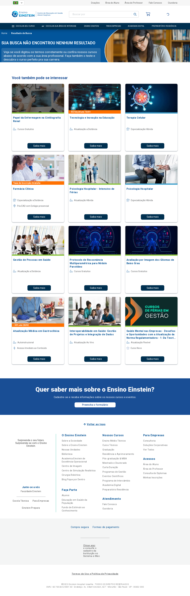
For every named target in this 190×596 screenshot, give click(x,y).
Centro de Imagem (72, 466)
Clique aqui (89, 545)
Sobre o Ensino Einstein (74, 445)
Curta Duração (110, 467)
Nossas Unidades (71, 449)
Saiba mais (39, 145)
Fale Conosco (155, 3)
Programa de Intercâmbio (116, 480)
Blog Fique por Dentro (73, 479)
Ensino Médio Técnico (114, 441)
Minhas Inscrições (153, 477)
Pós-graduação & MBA (114, 458)
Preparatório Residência (115, 489)
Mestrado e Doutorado (114, 463)
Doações (95, 3)
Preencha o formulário (95, 404)
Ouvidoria (172, 3)
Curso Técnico (110, 445)
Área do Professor (134, 3)
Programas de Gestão (114, 472)
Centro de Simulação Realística (79, 470)
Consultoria (149, 441)
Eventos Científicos (112, 476)
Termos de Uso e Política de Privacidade (95, 574)
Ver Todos (148, 449)
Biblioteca (67, 454)
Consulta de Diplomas (155, 473)
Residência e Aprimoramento (118, 454)
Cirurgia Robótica (71, 475)
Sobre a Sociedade (72, 441)
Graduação (108, 449)
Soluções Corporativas (155, 445)
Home (4, 33)
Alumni (65, 495)
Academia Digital (111, 485)
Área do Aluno (112, 3)
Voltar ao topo (96, 424)
